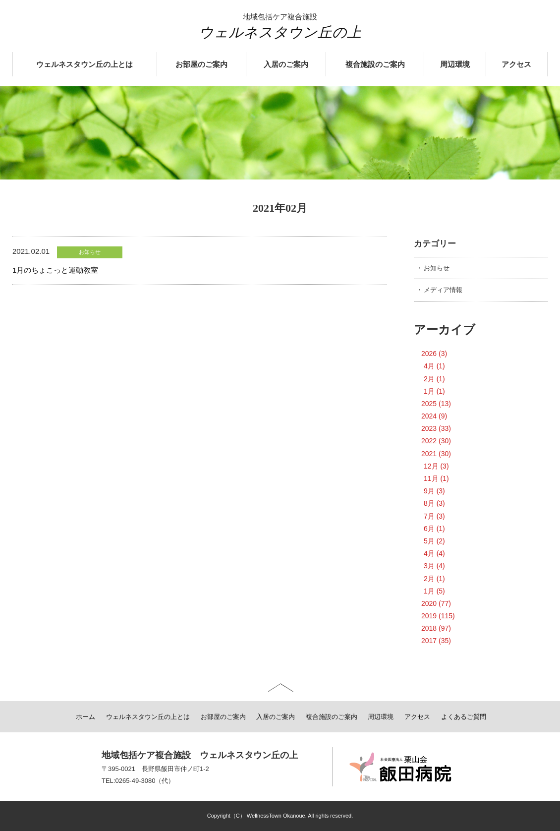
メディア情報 (443, 290)
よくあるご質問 (463, 716)
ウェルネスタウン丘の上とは (84, 64)
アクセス (516, 64)
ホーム (85, 716)
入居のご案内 (286, 64)
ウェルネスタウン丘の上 (280, 32)
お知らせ (436, 268)
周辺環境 (455, 64)
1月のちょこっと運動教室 (55, 270)
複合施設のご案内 (375, 64)
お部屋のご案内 (201, 64)
